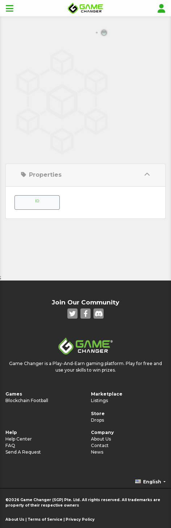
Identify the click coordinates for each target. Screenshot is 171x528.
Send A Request (23, 452)
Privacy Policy (80, 519)
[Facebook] (85, 313)
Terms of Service (45, 519)
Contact (100, 445)
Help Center (18, 439)
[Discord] (98, 313)
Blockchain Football (26, 400)
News (97, 452)
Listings (99, 400)
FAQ (10, 445)
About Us (101, 439)
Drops (97, 420)
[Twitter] (72, 313)
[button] (150, 481)
